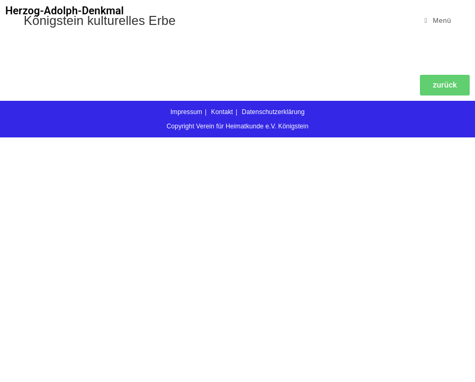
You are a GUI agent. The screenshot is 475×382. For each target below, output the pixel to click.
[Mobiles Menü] (438, 20)
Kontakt (222, 356)
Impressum (186, 356)
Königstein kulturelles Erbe (100, 20)
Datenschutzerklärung (273, 356)
